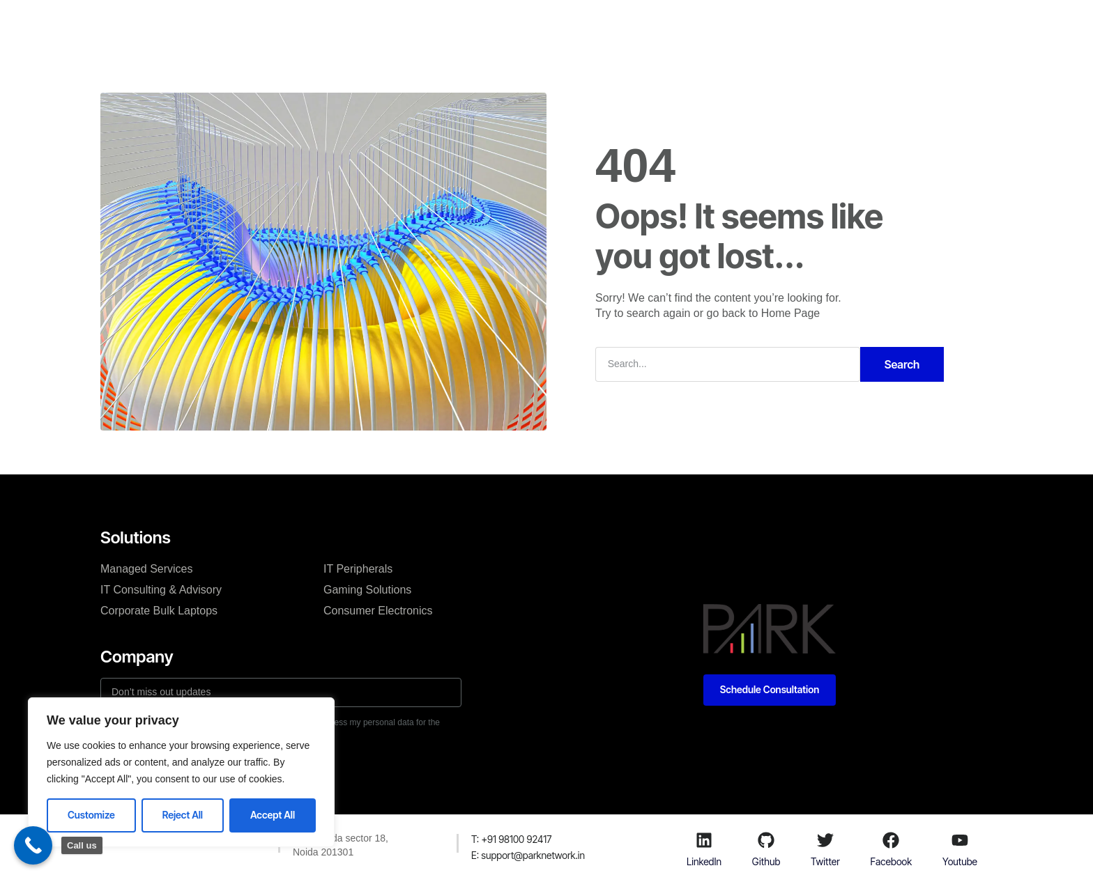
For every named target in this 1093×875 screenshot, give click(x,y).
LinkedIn (704, 861)
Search (902, 364)
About (455, 24)
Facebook (891, 861)
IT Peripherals (357, 569)
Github (766, 861)
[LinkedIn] (704, 840)
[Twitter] (825, 840)
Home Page (790, 313)
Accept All (272, 815)
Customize (91, 815)
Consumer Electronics (378, 611)
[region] (181, 772)
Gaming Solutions (367, 590)
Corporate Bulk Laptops (158, 611)
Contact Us (519, 24)
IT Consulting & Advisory (161, 590)
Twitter (825, 861)
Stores (586, 24)
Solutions (395, 24)
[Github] (766, 840)
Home (335, 24)
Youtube (959, 861)
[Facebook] (890, 840)
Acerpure (645, 24)
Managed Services (146, 569)
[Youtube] (959, 840)
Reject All (182, 815)
